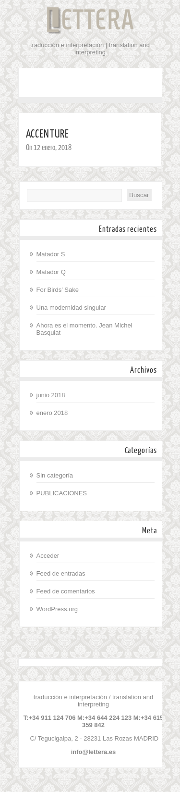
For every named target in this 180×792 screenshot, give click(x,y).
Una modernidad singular (71, 307)
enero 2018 (52, 412)
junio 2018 (50, 395)
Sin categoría (54, 475)
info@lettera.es (93, 751)
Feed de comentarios (65, 591)
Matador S (50, 254)
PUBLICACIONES (61, 493)
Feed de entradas (60, 573)
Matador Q (51, 272)
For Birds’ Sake (57, 289)
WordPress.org (57, 609)
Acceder (48, 555)
